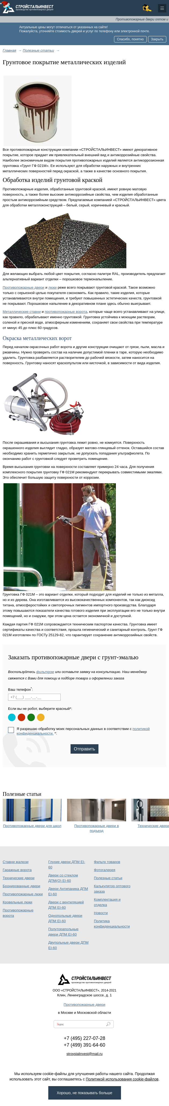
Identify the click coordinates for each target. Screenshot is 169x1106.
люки (52, 287)
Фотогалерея (104, 870)
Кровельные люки (17, 902)
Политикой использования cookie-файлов (122, 1079)
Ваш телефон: (20, 689)
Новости (101, 913)
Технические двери (18, 878)
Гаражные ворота (17, 870)
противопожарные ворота (66, 312)
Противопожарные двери (23, 287)
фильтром (45, 672)
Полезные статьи (108, 878)
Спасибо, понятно (130, 39)
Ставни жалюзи (15, 862)
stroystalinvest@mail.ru (85, 1054)
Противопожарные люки (23, 894)
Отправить (84, 749)
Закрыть (157, 39)
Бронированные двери (21, 886)
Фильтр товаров (107, 862)
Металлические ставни (22, 312)
